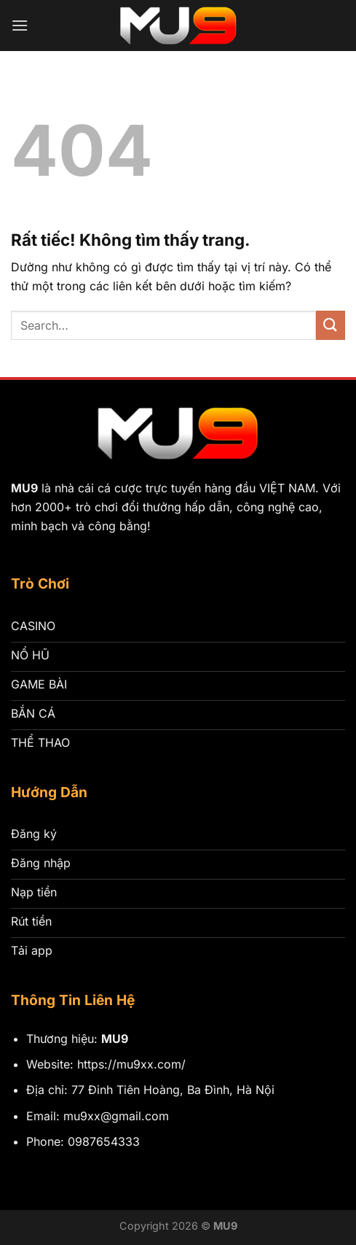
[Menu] (19, 25)
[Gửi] (330, 325)
